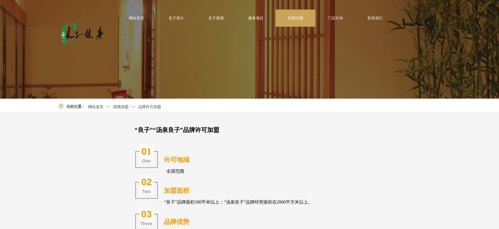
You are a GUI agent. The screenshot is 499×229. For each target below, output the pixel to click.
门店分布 (335, 18)
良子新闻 (216, 18)
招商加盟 (295, 18)
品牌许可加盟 (149, 107)
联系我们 (375, 18)
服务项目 (256, 18)
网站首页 (136, 18)
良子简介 (176, 18)
